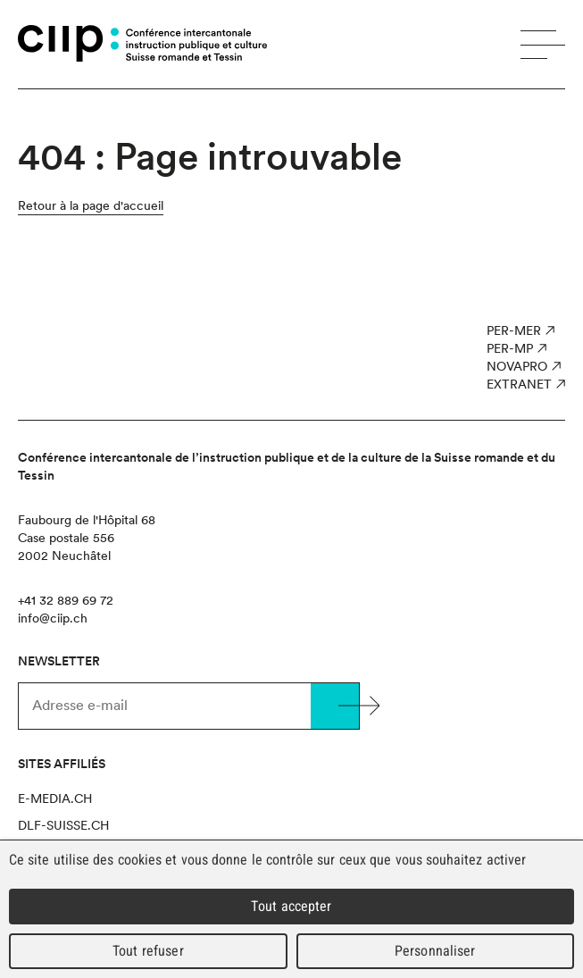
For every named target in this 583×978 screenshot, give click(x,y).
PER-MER (514, 330)
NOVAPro (517, 366)
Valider (335, 706)
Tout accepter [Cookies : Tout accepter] (291, 906)
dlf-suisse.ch (63, 825)
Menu (543, 44)
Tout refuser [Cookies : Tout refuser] (148, 950)
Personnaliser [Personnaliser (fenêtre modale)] (435, 950)
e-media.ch (55, 798)
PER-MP (510, 348)
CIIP (68, 43)
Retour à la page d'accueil (90, 205)
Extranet (519, 384)
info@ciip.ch (52, 618)
